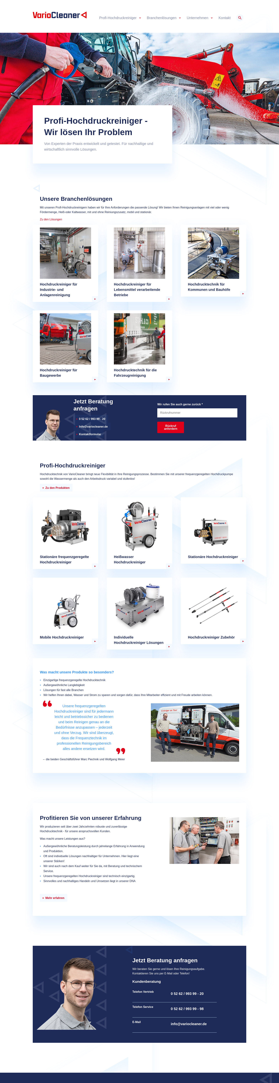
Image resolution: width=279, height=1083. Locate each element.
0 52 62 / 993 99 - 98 (187, 1009)
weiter (95, 299)
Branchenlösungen (162, 18)
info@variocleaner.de (189, 1024)
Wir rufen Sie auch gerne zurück (180, 404)
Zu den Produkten (57, 487)
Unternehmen (198, 18)
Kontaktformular (90, 434)
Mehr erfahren (54, 897)
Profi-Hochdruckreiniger (118, 18)
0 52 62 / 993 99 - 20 (92, 418)
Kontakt (225, 18)
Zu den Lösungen (51, 219)
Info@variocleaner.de (93, 426)
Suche (239, 17)
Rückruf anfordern (170, 427)
